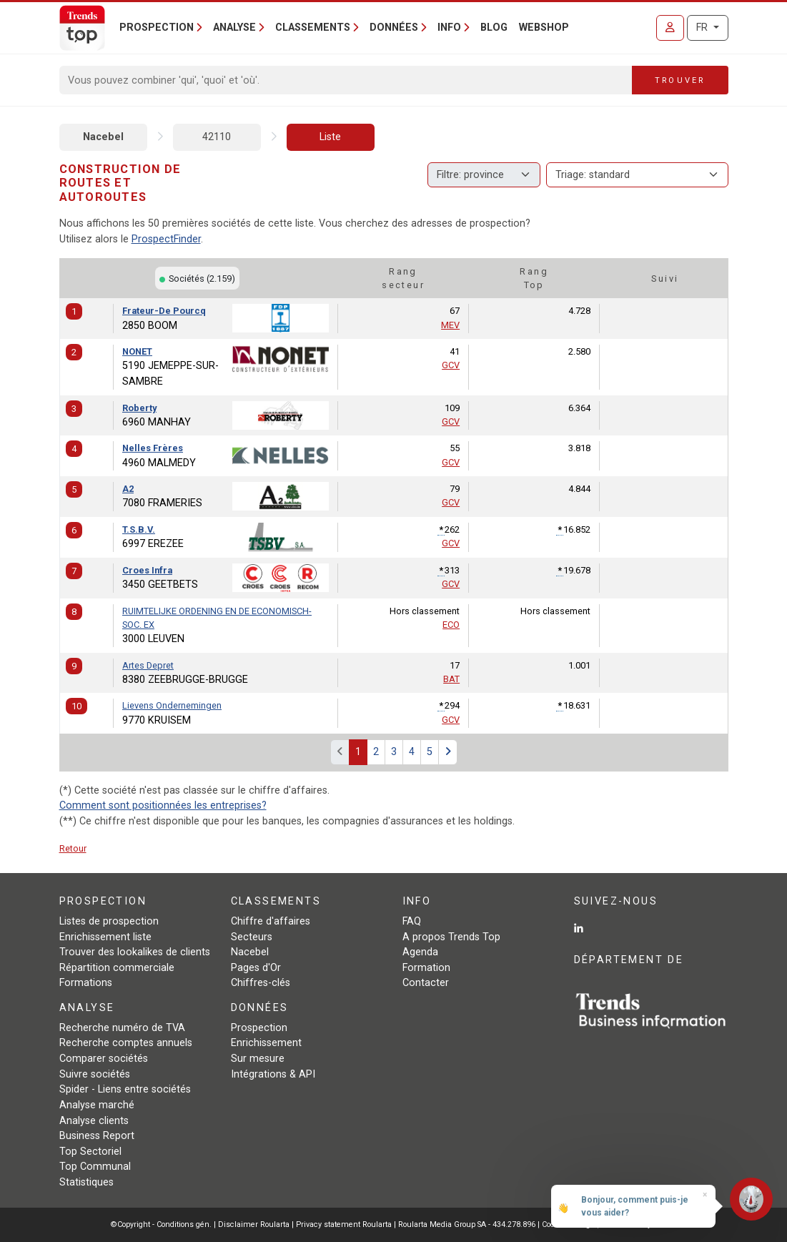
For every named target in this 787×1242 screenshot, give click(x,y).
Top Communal (95, 1166)
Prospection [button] (156, 27)
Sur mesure (257, 1059)
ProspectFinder (166, 239)
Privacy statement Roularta (344, 1224)
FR (703, 27)
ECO (451, 624)
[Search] (346, 80)
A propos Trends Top (451, 937)
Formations (85, 983)
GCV (451, 365)
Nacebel (103, 137)
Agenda (420, 952)
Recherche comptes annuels (125, 1043)
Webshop (544, 27)
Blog (494, 27)
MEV (450, 325)
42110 (216, 137)
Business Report (96, 1136)
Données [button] (394, 27)
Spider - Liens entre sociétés (125, 1089)
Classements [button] (312, 27)
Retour (72, 848)
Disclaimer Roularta (253, 1224)
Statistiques (86, 1182)
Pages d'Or (256, 968)
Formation (426, 968)
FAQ (411, 921)
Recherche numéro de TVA (122, 1028)
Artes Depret (148, 665)
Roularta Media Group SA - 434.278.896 (468, 1224)
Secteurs (251, 937)
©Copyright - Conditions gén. (161, 1224)
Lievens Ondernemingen (172, 705)
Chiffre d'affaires (270, 921)
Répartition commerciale (116, 968)
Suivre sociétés (94, 1074)
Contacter (425, 983)
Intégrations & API (273, 1074)
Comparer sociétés (103, 1059)
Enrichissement (266, 1043)
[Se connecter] (670, 28)
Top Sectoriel (90, 1151)
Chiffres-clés (260, 983)
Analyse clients (94, 1121)
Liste (330, 137)
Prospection (259, 1028)
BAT (451, 679)
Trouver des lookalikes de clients (134, 952)
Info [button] (449, 27)
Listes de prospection (109, 921)
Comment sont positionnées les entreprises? (163, 805)
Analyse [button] (234, 27)
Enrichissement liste (105, 937)
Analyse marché (96, 1105)
